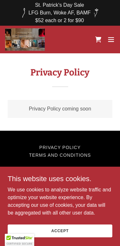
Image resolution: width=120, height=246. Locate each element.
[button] (111, 39)
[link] (25, 39)
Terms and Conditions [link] (60, 155)
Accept (59, 230)
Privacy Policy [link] (60, 147)
